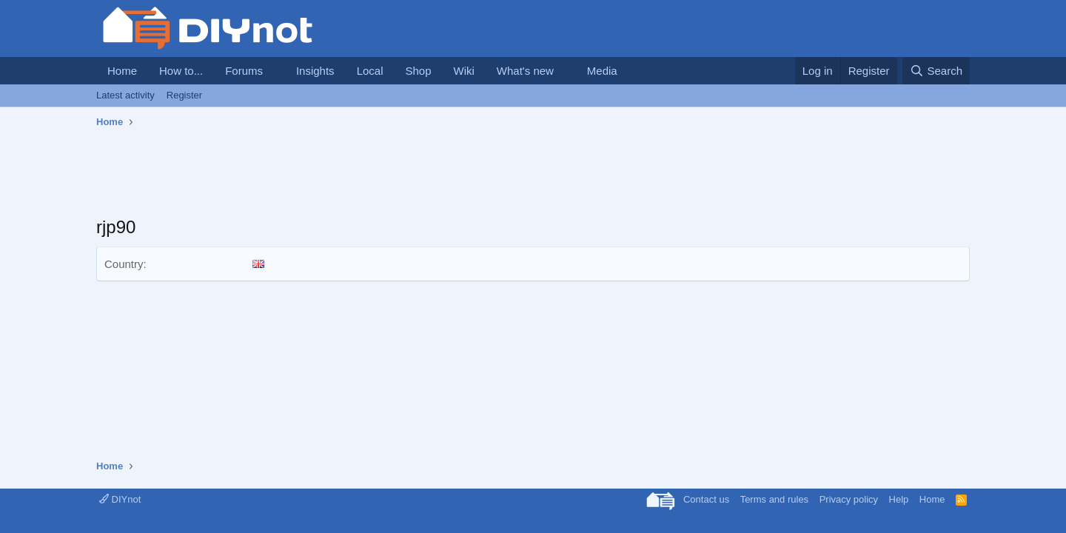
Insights (315, 70)
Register (184, 95)
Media (602, 70)
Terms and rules (774, 499)
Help (899, 499)
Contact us (706, 499)
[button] (274, 70)
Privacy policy (848, 499)
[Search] (936, 70)
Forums (244, 70)
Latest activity (125, 95)
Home (122, 70)
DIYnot (120, 499)
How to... (181, 70)
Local (370, 70)
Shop (418, 70)
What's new (525, 70)
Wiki (464, 70)
